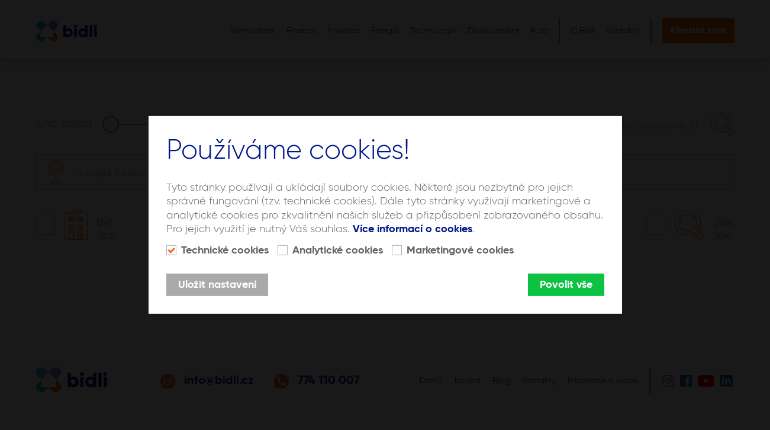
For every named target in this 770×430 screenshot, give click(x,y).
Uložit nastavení (217, 285)
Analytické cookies (337, 250)
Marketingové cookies (460, 250)
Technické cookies (225, 250)
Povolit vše (566, 285)
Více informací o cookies (412, 229)
